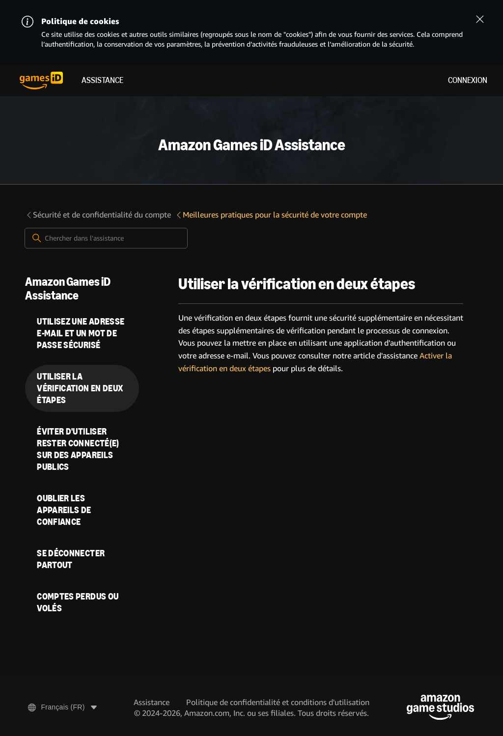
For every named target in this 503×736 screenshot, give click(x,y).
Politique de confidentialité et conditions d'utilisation (277, 702)
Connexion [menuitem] (467, 80)
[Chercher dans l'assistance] (106, 238)
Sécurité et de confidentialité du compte (98, 215)
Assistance (102, 80)
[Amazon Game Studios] (440, 707)
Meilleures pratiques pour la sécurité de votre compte (271, 215)
